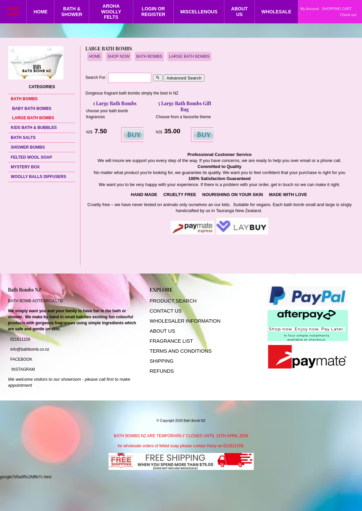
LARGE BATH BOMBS (33, 118)
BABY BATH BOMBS (31, 108)
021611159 (20, 339)
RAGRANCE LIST (173, 341)
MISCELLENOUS (198, 11)
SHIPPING (162, 361)
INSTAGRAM (23, 369)
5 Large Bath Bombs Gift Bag (184, 106)
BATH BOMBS (24, 99)
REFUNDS (162, 371)
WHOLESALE (276, 11)
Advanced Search (183, 77)
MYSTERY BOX (25, 167)
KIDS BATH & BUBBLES (34, 127)
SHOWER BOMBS (28, 147)
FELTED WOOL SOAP (31, 157)
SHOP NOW (13, 11)
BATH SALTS (23, 137)
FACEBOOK (21, 359)
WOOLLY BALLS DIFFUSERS (38, 176)
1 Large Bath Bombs (115, 103)
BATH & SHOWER (71, 11)
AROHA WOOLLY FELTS (111, 11)
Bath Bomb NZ (195, 420)
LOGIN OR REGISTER (153, 11)
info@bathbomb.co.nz (29, 349)
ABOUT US (239, 11)
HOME (40, 11)
